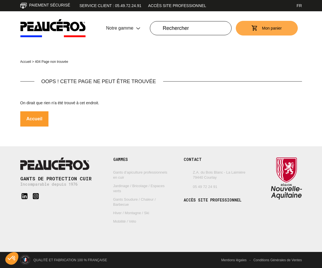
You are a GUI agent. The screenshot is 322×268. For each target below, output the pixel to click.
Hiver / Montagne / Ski (131, 213)
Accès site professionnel (177, 5)
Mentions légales (234, 260)
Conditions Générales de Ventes (277, 260)
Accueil (25, 62)
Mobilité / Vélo (124, 221)
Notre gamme (120, 28)
